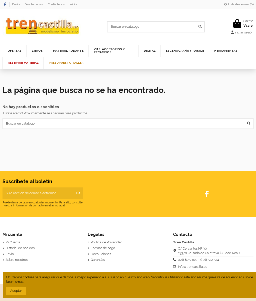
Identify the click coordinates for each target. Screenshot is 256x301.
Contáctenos (56, 4)
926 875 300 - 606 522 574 (198, 260)
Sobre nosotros (17, 260)
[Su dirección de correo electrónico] (38, 193)
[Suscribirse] (78, 193)
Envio (16, 4)
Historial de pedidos (20, 248)
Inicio (73, 4)
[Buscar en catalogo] (200, 26)
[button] (68, 51)
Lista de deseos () (239, 4)
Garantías (98, 260)
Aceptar (16, 291)
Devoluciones (34, 4)
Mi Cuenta (13, 242)
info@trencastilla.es (192, 267)
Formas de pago (103, 248)
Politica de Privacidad (106, 242)
